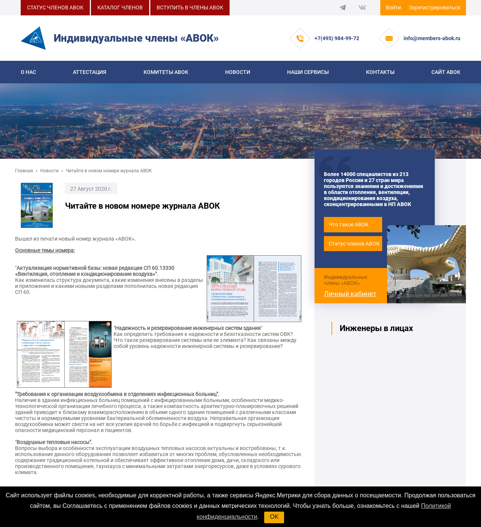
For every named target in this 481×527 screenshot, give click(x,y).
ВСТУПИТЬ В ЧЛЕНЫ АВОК (190, 8)
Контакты (380, 72)
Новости (237, 72)
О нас (28, 72)
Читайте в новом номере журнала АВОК (109, 170)
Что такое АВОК (349, 224)
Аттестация (89, 72)
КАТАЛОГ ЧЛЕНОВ (120, 8)
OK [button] (274, 516)
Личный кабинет (350, 294)
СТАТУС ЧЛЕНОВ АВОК (55, 8)
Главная (24, 170)
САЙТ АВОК (445, 72)
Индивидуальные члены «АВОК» (345, 280)
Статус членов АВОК (354, 244)
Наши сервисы (308, 72)
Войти (393, 8)
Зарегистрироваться (434, 8)
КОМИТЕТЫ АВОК (166, 72)
